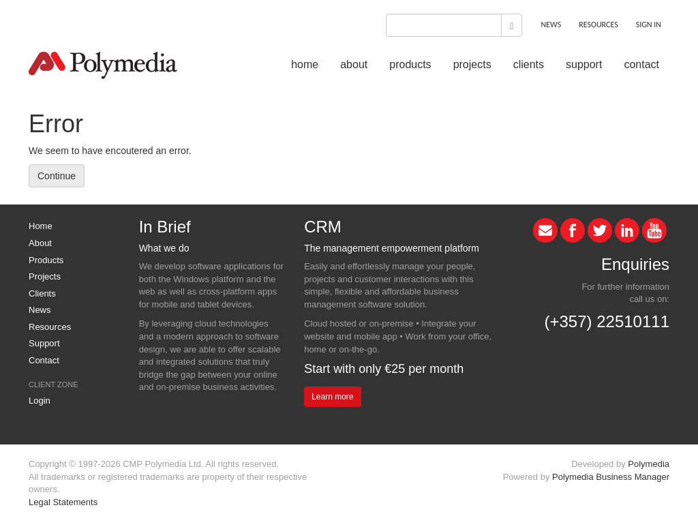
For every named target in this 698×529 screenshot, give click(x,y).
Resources (50, 327)
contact (641, 64)
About (40, 243)
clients (528, 64)
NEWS (551, 24)
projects (472, 64)
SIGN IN (648, 24)
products (410, 64)
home (304, 64)
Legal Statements (63, 502)
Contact (44, 360)
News (40, 310)
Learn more (332, 397)
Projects (45, 276)
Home (40, 226)
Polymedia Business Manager (610, 477)
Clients (42, 293)
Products (46, 260)
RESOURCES (598, 24)
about (353, 64)
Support (44, 343)
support (584, 64)
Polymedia (648, 464)
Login (39, 400)
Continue (56, 175)
